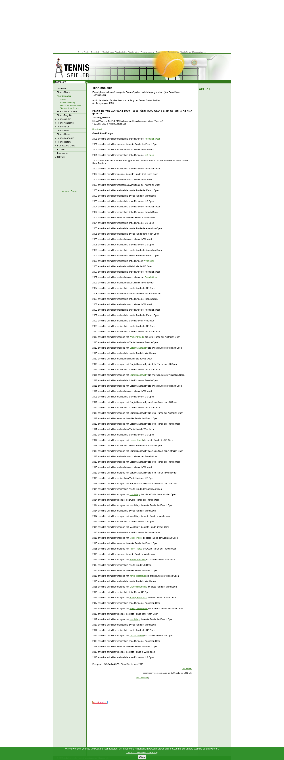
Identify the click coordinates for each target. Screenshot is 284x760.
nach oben (187, 668)
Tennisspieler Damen (69, 108)
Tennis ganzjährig (65, 138)
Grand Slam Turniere (67, 111)
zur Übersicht (142, 678)
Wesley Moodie (137, 337)
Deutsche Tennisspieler (70, 105)
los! (86, 82)
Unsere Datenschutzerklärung (142, 752)
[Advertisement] (142, 25)
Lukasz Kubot (136, 440)
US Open (149, 155)
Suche (63, 99)
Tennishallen (96, 52)
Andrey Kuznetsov (138, 597)
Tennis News (185, 52)
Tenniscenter (161, 52)
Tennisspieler (64, 96)
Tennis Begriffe (64, 115)
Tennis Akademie (148, 52)
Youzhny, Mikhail (101, 117)
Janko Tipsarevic (138, 576)
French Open (151, 277)
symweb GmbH (69, 191)
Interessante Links (66, 145)
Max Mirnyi (135, 494)
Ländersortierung (199, 52)
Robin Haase (136, 549)
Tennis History (108, 52)
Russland (97, 129)
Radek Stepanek (138, 559)
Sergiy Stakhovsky (138, 348)
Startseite (61, 88)
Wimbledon (148, 261)
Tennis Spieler (83, 52)
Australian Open (152, 139)
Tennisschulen (121, 52)
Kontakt (61, 149)
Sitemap (61, 157)
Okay (142, 757)
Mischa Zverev (137, 635)
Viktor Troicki (136, 538)
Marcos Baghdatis (138, 587)
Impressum (62, 153)
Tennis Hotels (134, 52)
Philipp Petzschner (138, 608)
